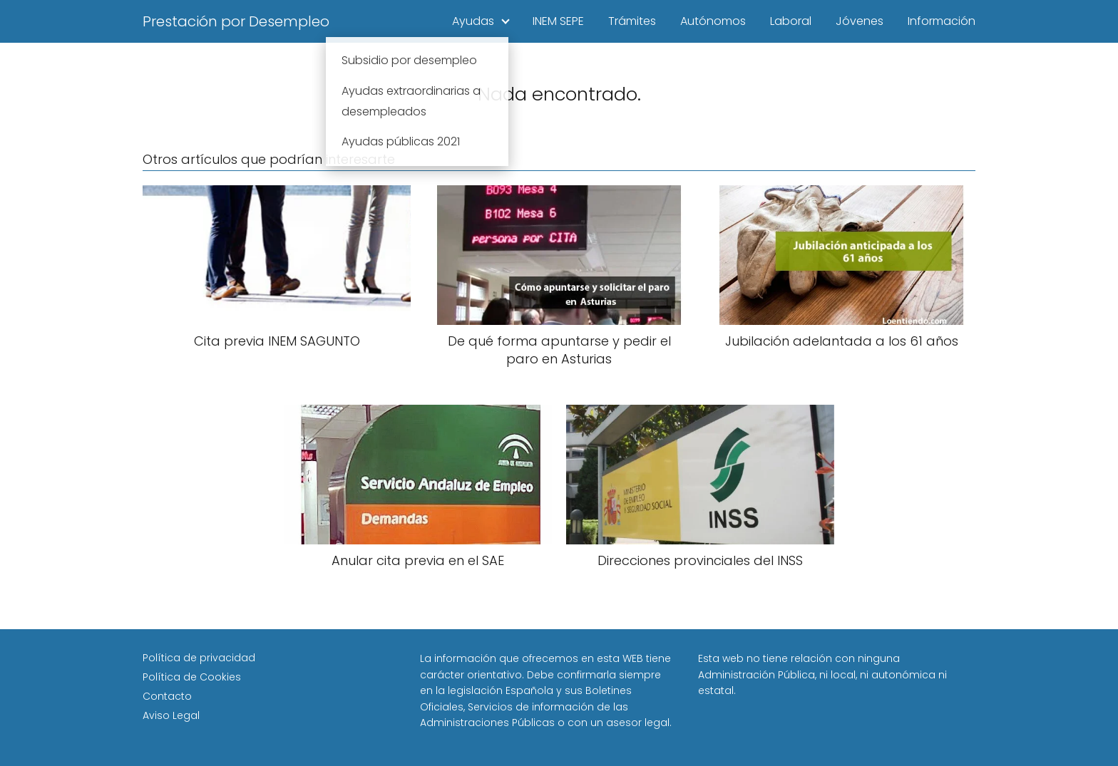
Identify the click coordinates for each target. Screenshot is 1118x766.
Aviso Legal (171, 715)
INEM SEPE (558, 21)
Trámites (632, 21)
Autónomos (713, 21)
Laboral (790, 21)
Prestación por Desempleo (236, 21)
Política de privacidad (199, 658)
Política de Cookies (192, 677)
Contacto (167, 696)
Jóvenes (859, 21)
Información (941, 21)
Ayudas (473, 21)
